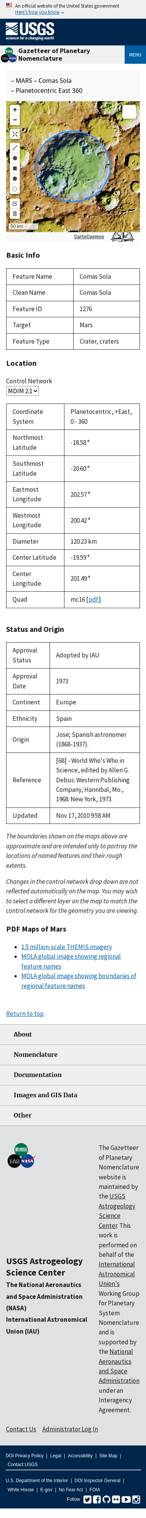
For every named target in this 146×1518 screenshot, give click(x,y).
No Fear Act (71, 1489)
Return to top (25, 1013)
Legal (55, 1455)
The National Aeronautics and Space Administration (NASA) (44, 1296)
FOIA (95, 1489)
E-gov (46, 1489)
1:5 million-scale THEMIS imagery (66, 947)
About (23, 1034)
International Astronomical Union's (117, 1274)
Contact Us (21, 1429)
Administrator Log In (70, 1429)
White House (21, 1489)
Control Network (29, 381)
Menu (135, 54)
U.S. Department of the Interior (37, 1480)
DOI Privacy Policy (24, 1455)
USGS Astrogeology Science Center (44, 1266)
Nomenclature (36, 1054)
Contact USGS (23, 1464)
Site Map (108, 1455)
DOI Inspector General (97, 1480)
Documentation (38, 1075)
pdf (93, 599)
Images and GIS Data (45, 1095)
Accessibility (80, 1455)
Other (23, 1115)
